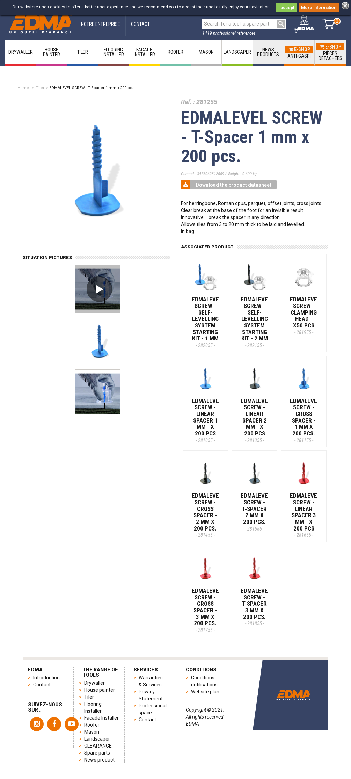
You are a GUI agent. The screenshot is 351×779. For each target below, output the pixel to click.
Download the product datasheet (226, 184)
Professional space (153, 709)
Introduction (46, 677)
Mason (91, 732)
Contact (42, 684)
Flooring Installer (93, 707)
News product (99, 760)
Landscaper (97, 739)
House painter (99, 690)
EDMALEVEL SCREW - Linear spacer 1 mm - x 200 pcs (207, 420)
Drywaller (94, 683)
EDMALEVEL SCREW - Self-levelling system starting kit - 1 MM (207, 322)
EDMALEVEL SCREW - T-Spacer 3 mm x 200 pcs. (256, 606)
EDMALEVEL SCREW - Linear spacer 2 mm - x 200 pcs (256, 420)
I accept (286, 7)
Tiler (40, 88)
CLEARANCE (98, 746)
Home (23, 88)
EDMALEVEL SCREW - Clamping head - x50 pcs (305, 315)
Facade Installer (101, 718)
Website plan (205, 691)
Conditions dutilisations (204, 681)
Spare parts (97, 753)
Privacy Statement (151, 695)
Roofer (92, 725)
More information (318, 7)
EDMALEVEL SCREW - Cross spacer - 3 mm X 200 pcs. (207, 610)
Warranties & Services (151, 681)
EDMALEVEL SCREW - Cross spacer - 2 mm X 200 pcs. (207, 515)
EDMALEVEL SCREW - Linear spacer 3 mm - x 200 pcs (305, 515)
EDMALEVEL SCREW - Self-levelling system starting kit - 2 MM (256, 322)
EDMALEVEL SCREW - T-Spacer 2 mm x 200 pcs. (256, 511)
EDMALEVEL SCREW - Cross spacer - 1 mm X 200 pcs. (305, 420)
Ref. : (188, 102)
